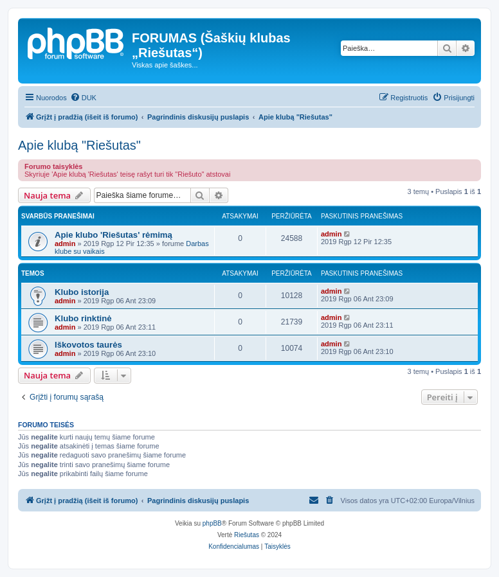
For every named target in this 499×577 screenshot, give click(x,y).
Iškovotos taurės (88, 345)
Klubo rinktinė (83, 318)
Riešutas (246, 534)
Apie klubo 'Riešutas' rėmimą (113, 235)
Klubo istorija (82, 292)
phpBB (212, 523)
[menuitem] (83, 97)
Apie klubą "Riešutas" (79, 145)
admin (65, 243)
